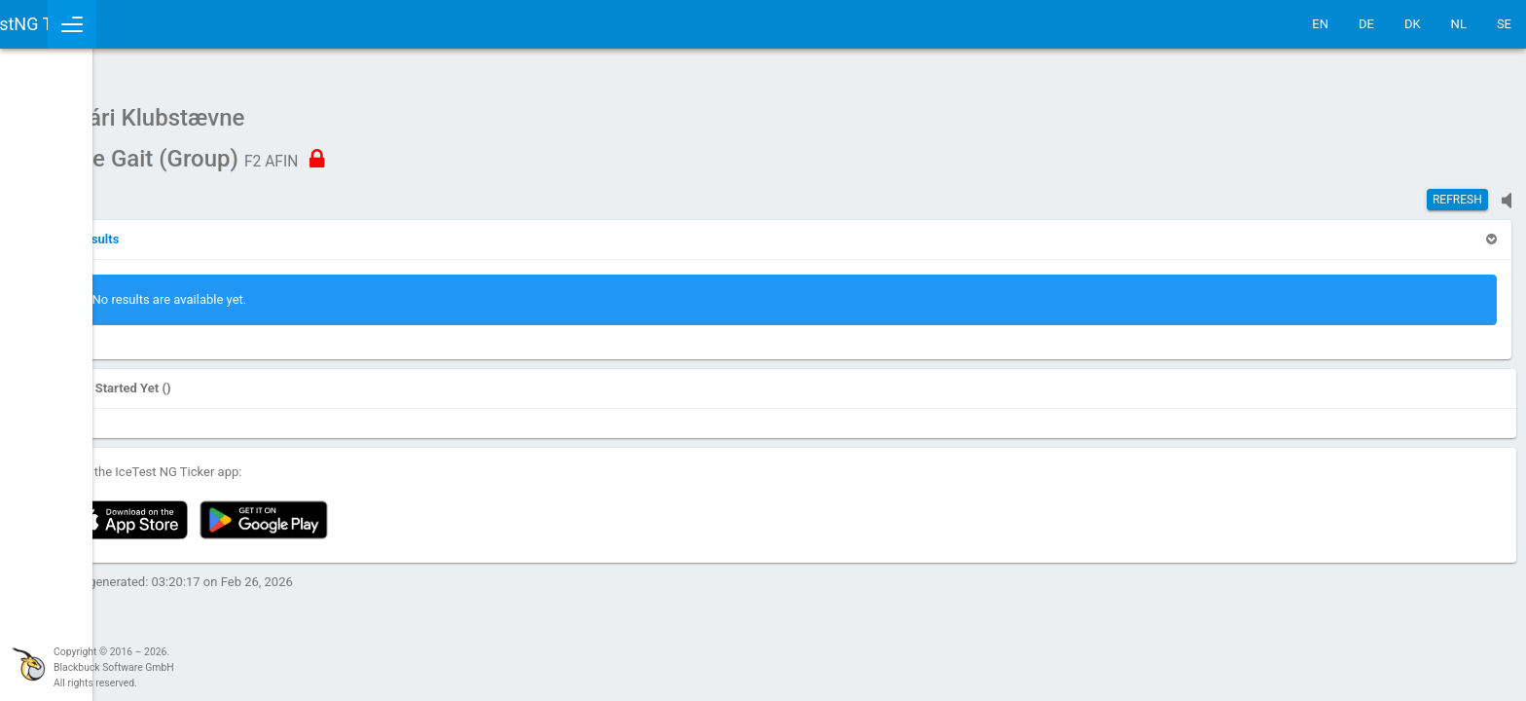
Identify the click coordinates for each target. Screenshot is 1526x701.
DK (1412, 24)
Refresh (1457, 190)
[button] (264, 229)
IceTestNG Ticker (107, 24)
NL (1459, 24)
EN (1320, 24)
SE (1504, 24)
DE (1366, 24)
